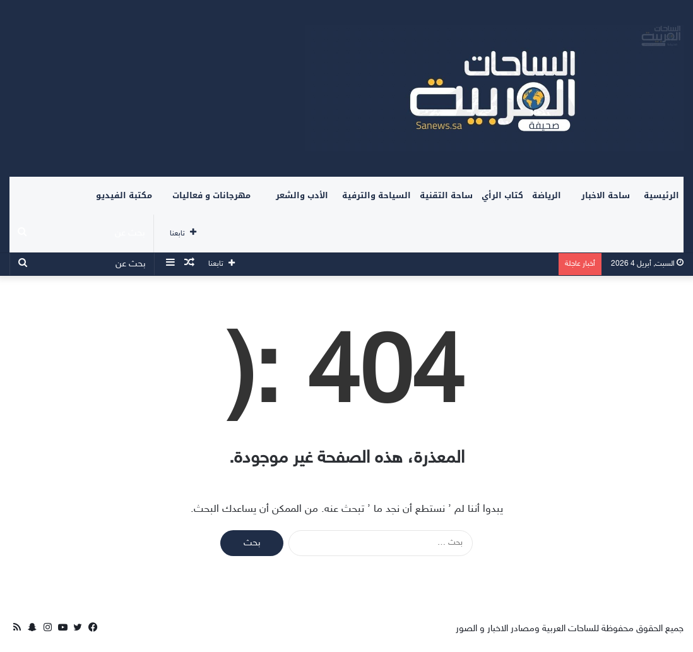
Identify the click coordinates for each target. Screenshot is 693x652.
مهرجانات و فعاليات (211, 195)
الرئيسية (661, 195)
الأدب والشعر (302, 195)
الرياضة (546, 195)
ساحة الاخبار (605, 195)
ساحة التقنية (446, 195)
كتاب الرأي (502, 195)
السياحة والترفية (376, 195)
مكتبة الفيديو (124, 195)
